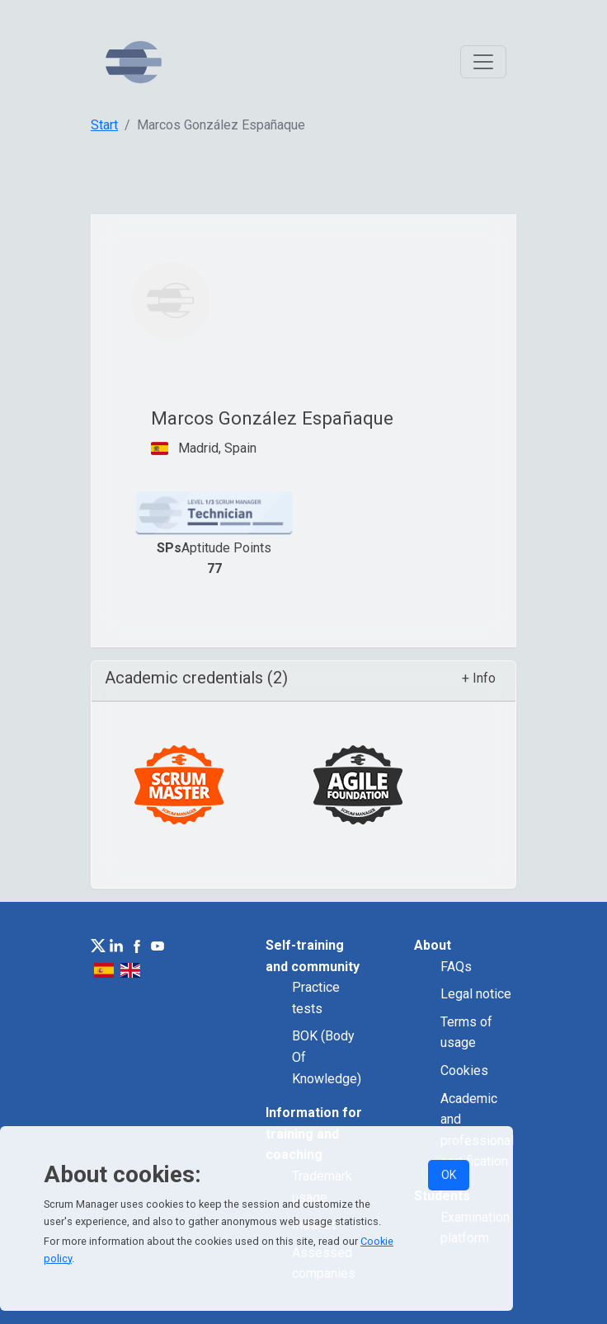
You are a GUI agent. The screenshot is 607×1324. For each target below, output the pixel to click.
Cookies (464, 1070)
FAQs (456, 966)
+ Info (479, 678)
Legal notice (475, 994)
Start (104, 125)
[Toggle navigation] (483, 61)
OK (448, 1174)
